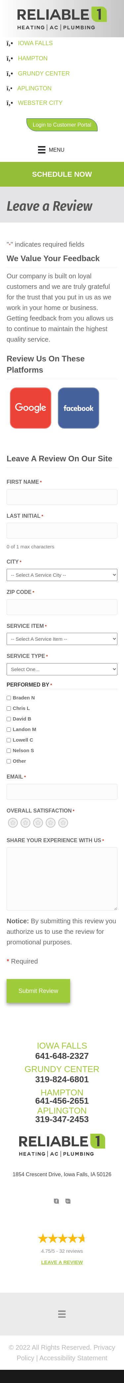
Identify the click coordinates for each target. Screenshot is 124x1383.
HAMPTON (62, 1092)
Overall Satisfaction (40, 811)
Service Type (27, 656)
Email (16, 777)
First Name (24, 482)
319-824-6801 (62, 1079)
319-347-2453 (62, 1119)
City (14, 562)
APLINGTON (62, 1111)
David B (22, 719)
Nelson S (23, 750)
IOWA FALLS (62, 1046)
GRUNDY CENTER (61, 1069)
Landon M (24, 729)
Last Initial (25, 516)
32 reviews (71, 1251)
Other (19, 761)
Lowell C (23, 740)
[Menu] (62, 150)
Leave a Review (62, 1262)
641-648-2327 (62, 1056)
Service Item (27, 626)
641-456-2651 (62, 1101)
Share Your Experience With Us (55, 841)
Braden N (24, 697)
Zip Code (20, 592)
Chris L (21, 708)
